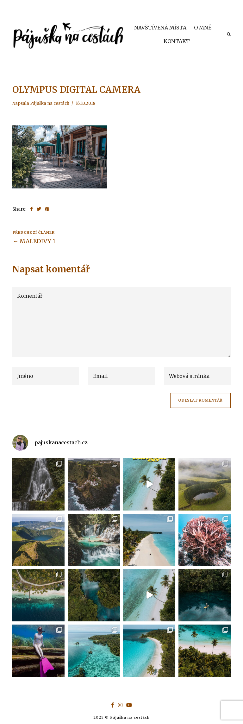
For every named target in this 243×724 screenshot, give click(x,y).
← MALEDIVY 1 (34, 241)
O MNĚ (202, 27)
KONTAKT (177, 41)
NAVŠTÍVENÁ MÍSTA (160, 27)
